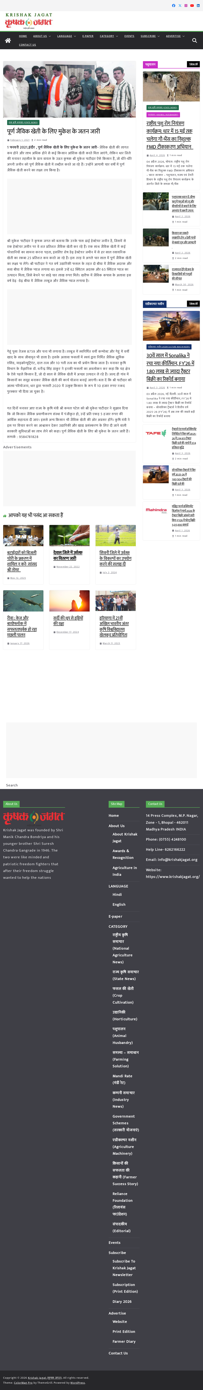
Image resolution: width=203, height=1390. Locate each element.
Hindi (117, 895)
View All (193, 64)
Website (120, 1322)
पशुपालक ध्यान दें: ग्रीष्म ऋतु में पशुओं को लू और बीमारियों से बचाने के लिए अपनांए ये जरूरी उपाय (184, 204)
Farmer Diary (124, 1342)
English (119, 905)
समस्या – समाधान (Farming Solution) (126, 1059)
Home (23, 36)
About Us (40, 36)
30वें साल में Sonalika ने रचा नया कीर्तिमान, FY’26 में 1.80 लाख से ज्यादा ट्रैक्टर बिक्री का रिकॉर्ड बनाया (170, 367)
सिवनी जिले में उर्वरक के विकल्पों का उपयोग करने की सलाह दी (115, 558)
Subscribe (148, 36)
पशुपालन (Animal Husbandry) (163, 114)
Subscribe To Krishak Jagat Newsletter (124, 1268)
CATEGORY (107, 36)
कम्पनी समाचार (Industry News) (124, 1100)
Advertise (173, 36)
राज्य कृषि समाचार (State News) (23, 122)
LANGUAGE (64, 36)
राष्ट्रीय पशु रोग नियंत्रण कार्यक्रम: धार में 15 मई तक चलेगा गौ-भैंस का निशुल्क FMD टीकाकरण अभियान (170, 135)
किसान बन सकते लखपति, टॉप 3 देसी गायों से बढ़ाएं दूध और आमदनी (184, 240)
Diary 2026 (122, 1302)
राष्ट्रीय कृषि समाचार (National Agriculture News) (123, 948)
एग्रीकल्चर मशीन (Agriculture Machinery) (169, 346)
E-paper (88, 36)
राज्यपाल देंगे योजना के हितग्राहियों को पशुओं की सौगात (183, 274)
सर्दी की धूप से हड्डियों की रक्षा (68, 621)
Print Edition (124, 1332)
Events (129, 36)
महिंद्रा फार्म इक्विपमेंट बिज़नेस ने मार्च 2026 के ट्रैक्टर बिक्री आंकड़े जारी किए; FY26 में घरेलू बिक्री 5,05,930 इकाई (183, 515)
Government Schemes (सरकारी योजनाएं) (126, 1123)
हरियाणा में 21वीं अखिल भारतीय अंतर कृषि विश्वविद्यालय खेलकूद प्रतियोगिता (114, 626)
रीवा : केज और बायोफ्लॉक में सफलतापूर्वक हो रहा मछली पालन (22, 626)
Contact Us (27, 44)
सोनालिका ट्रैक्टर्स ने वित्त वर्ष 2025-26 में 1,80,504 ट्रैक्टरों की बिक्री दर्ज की (183, 477)
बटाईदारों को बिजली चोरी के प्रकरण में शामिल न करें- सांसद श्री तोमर (22, 561)
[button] (49, 36)
